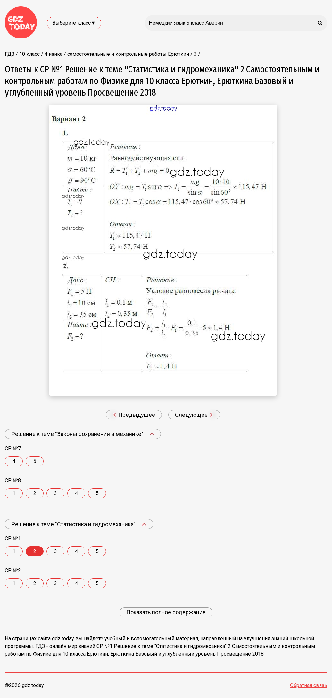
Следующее (194, 414)
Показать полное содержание (166, 612)
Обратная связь (308, 685)
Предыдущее (134, 414)
